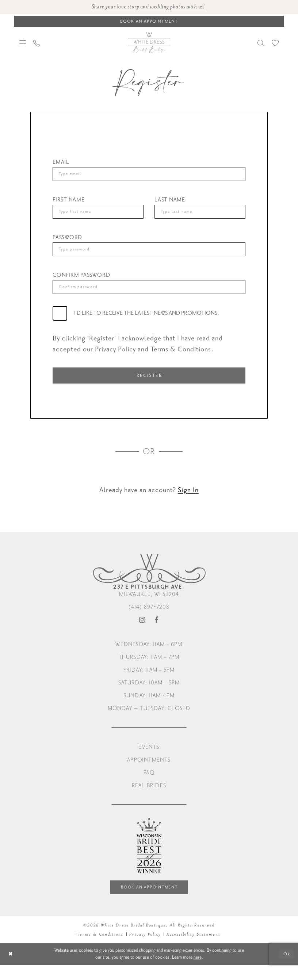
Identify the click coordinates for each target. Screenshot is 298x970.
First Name (69, 200)
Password (67, 239)
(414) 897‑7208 (149, 611)
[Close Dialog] (11, 959)
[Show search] (261, 43)
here (198, 962)
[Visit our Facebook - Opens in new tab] (156, 624)
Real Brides (149, 789)
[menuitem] (23, 43)
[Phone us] (36, 43)
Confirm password (81, 277)
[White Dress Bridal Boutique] (149, 43)
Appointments (149, 763)
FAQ (149, 776)
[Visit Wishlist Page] (275, 43)
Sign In (188, 494)
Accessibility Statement (193, 939)
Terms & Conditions (101, 939)
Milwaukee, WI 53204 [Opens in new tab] (148, 594)
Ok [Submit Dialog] (286, 959)
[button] (23, 43)
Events (148, 751)
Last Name (169, 200)
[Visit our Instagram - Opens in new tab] (142, 624)
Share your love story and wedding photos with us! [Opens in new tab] (148, 7)
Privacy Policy (145, 939)
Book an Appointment (149, 892)
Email (61, 162)
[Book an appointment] (149, 21)
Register (149, 378)
